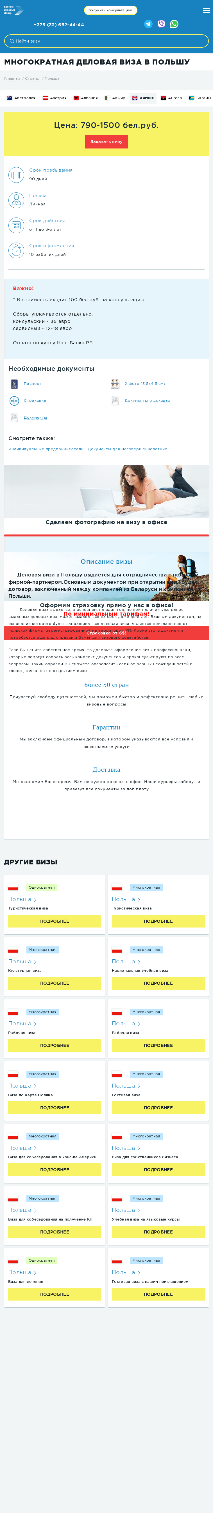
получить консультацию (110, 10)
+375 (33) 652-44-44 (59, 24)
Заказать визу (106, 141)
